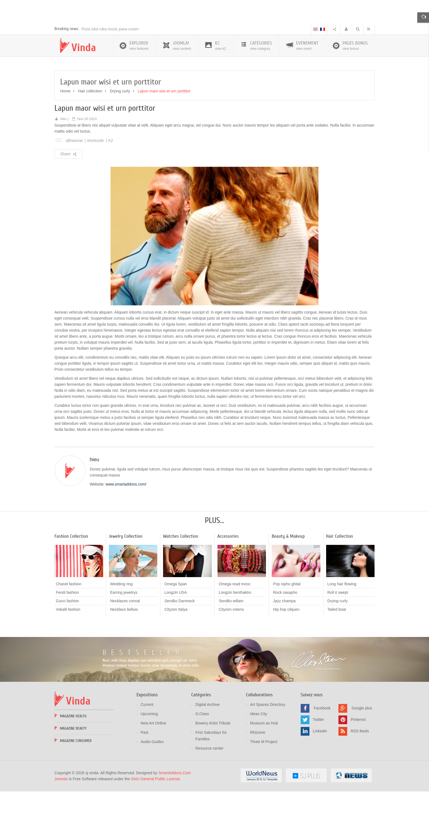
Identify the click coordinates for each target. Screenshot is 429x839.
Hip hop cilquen (286, 657)
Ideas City (258, 761)
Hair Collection (339, 584)
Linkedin (320, 779)
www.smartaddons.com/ (126, 532)
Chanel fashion (68, 632)
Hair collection (90, 139)
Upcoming (149, 761)
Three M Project (263, 789)
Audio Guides (152, 789)
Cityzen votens (231, 657)
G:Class (202, 761)
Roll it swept (337, 640)
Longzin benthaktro (235, 640)
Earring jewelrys (124, 640)
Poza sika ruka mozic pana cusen (110, 77)
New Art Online (153, 771)
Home (65, 139)
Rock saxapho (285, 640)
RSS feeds (359, 779)
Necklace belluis (124, 657)
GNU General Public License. (156, 827)
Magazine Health (73, 764)
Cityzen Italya (175, 657)
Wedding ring (121, 632)
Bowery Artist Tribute (212, 771)
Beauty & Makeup (288, 584)
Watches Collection (180, 584)
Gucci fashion (67, 649)
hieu (63, 167)
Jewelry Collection (126, 584)
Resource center (209, 796)
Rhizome (257, 780)
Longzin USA (175, 640)
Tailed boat (336, 657)
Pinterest (358, 767)
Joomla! (61, 827)
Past (144, 780)
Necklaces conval (125, 649)
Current (147, 752)
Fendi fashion (67, 640)
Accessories (228, 584)
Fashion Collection (71, 584)
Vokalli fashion (68, 657)
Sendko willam (231, 649)
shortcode (95, 188)
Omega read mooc (235, 632)
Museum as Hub (264, 771)
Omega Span (175, 632)
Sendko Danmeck (179, 649)
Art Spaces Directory (267, 752)
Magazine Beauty (73, 776)
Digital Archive (207, 752)
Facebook (322, 756)
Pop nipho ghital (286, 632)
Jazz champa (284, 649)
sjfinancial (74, 188)
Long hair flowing (341, 632)
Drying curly (120, 139)
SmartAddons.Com (174, 820)
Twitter (318, 767)
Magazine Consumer (76, 788)
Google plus (362, 756)
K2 (110, 188)
